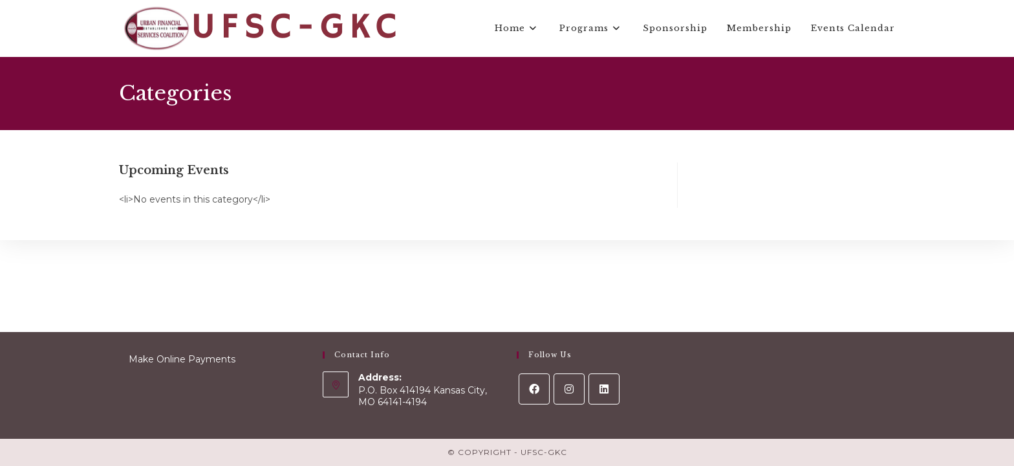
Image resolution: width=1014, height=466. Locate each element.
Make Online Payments (182, 359)
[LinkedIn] (604, 389)
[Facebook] (534, 389)
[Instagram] (569, 389)
